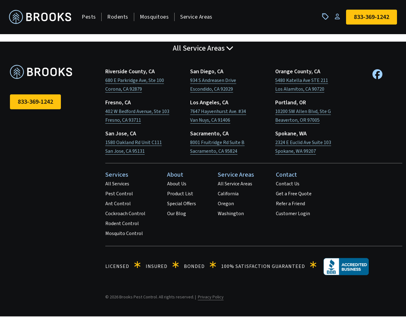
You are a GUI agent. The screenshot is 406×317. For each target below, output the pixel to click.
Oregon (226, 204)
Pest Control (119, 194)
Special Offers (181, 204)
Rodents (118, 17)
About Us (176, 184)
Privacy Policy (211, 298)
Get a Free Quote (294, 194)
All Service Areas (235, 184)
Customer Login (293, 214)
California (228, 194)
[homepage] (41, 17)
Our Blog (176, 214)
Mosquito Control (124, 234)
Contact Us (287, 184)
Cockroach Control (125, 214)
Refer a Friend (290, 204)
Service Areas (197, 17)
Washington (231, 214)
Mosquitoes (155, 17)
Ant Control (118, 204)
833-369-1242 (35, 102)
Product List (180, 194)
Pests (90, 17)
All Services (117, 184)
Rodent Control (122, 224)
